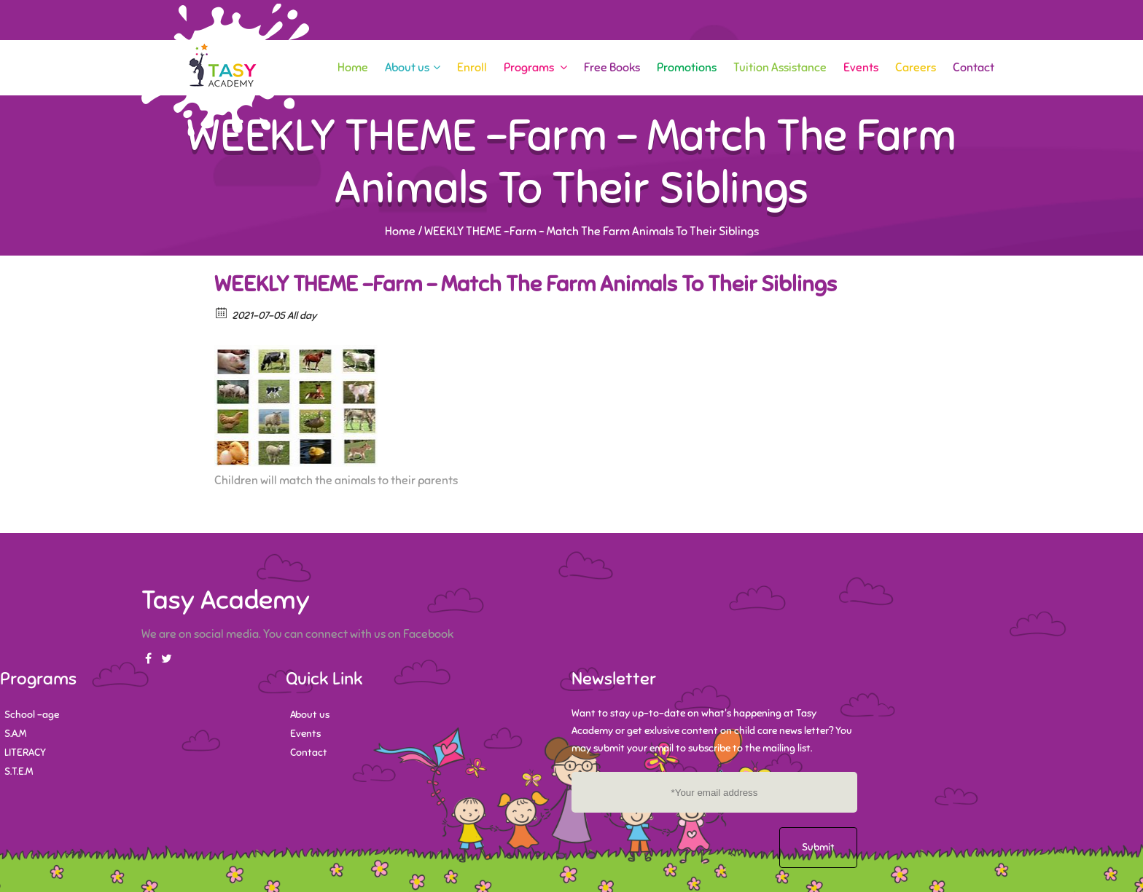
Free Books (612, 67)
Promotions (687, 67)
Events (860, 67)
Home (353, 67)
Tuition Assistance (780, 67)
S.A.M (15, 733)
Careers (915, 67)
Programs (535, 67)
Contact (973, 67)
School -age (31, 715)
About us (412, 67)
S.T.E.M (18, 771)
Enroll (472, 67)
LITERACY (25, 752)
